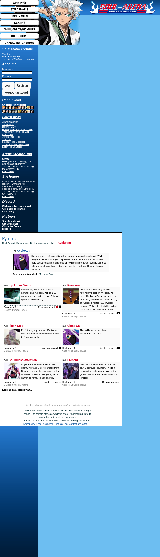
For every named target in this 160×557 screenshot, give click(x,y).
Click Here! (8, 171)
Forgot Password (16, 92)
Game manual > (25, 243)
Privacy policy (28, 424)
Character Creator (12, 226)
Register (22, 85)
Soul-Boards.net (11, 56)
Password (7, 76)
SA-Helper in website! (18, 108)
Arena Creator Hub (17, 154)
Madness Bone (46, 274)
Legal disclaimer (44, 424)
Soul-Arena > (9, 243)
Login (8, 85)
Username (7, 69)
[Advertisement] (19, 492)
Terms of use (61, 424)
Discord (6, 229)
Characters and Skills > (45, 243)
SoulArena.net (10, 224)
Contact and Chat (78, 424)
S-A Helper (10, 176)
